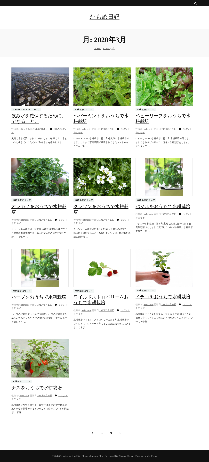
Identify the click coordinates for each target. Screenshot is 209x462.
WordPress (152, 456)
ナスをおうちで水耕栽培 (36, 387)
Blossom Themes (126, 456)
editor (22, 129)
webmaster (86, 129)
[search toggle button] (195, 3)
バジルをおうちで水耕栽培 (163, 206)
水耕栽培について (84, 109)
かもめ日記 (105, 16)
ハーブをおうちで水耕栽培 (38, 297)
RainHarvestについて (26, 109)
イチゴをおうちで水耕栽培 (163, 296)
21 (111, 433)
